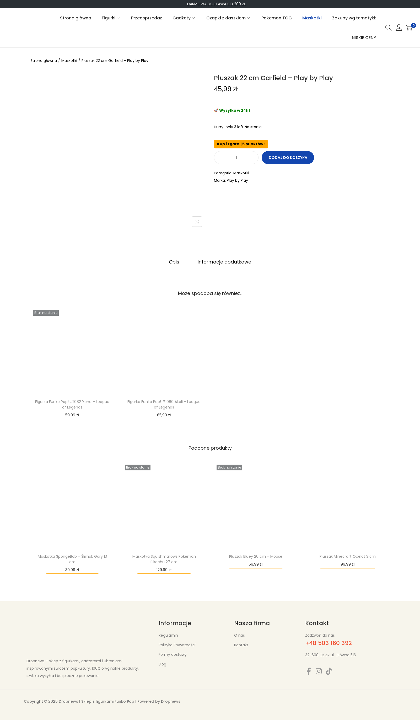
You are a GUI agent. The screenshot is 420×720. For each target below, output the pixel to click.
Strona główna (43, 60)
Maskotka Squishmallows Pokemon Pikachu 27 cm (164, 559)
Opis (175, 261)
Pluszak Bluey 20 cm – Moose (255, 556)
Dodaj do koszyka (288, 157)
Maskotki (69, 60)
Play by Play (237, 180)
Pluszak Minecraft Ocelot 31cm (348, 556)
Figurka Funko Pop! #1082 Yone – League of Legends (72, 404)
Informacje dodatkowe (223, 261)
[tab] (175, 261)
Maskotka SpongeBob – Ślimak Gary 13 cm (72, 559)
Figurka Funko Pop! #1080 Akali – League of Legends (164, 404)
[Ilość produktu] (236, 157)
